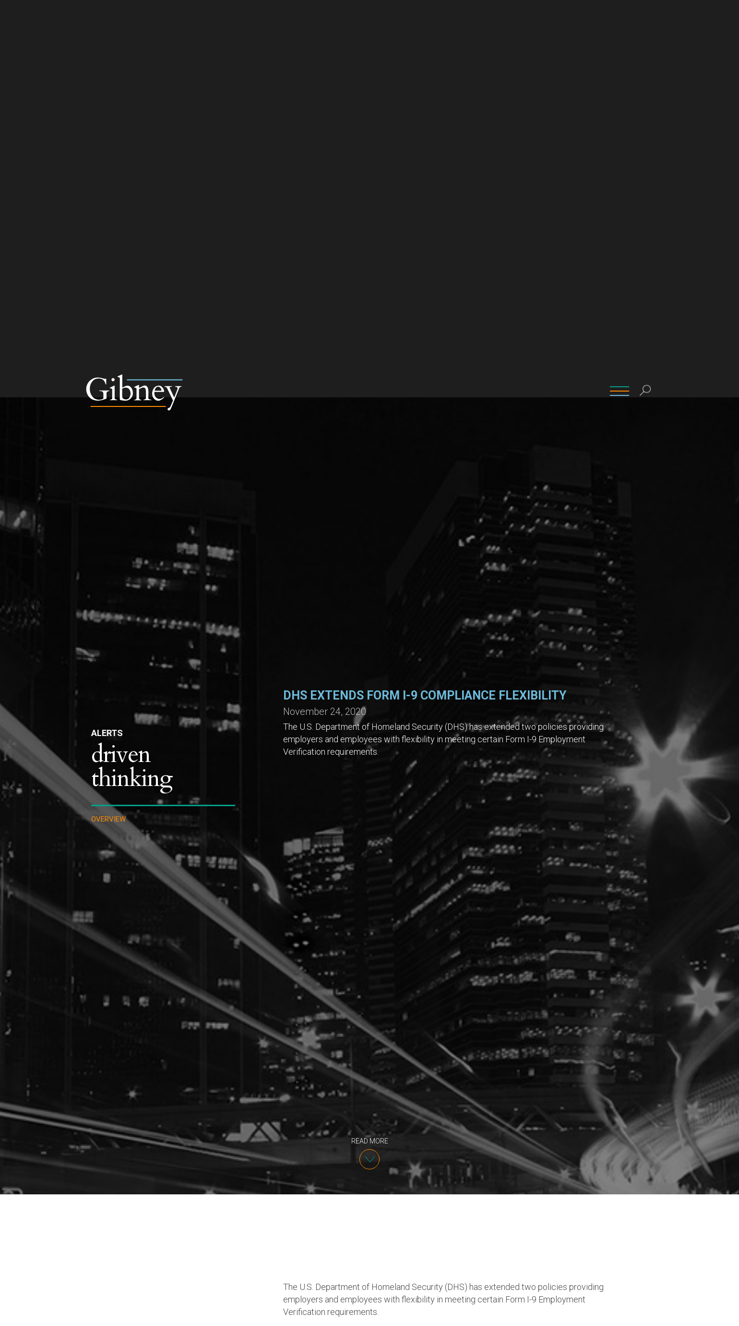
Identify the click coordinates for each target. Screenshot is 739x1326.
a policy (411, 1094)
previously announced (336, 965)
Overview (108, 422)
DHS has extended (436, 1002)
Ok (581, 1310)
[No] (727, 1311)
